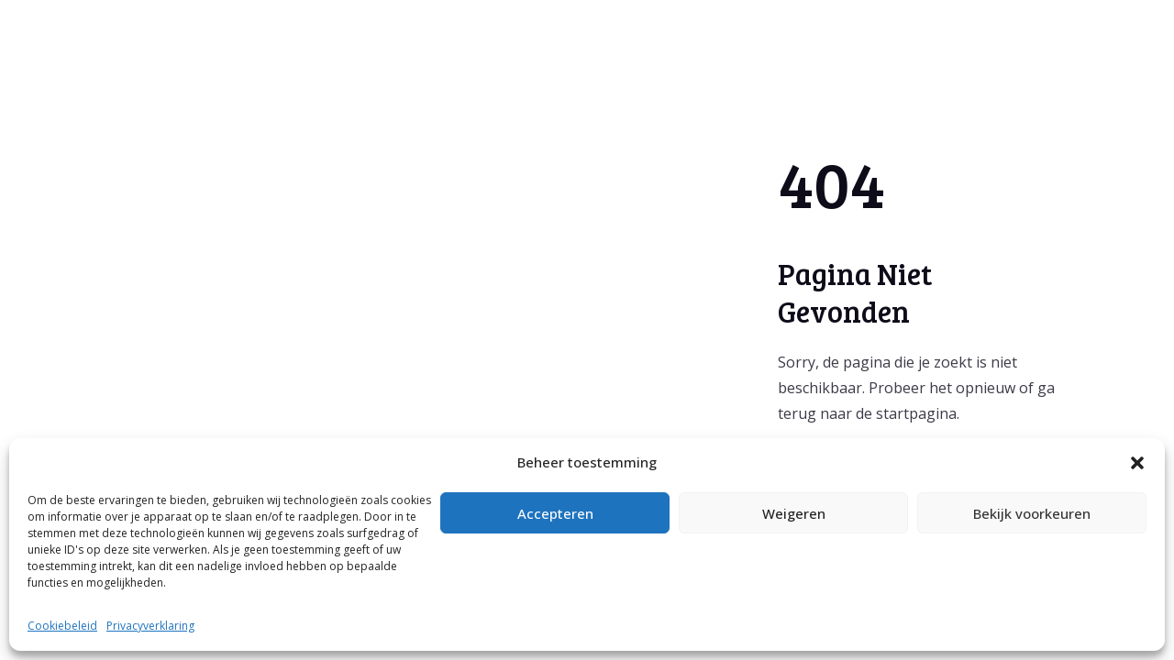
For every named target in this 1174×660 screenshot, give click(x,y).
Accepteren (555, 513)
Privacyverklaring (150, 625)
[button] (1137, 463)
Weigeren (793, 513)
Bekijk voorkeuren (1032, 513)
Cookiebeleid (62, 625)
